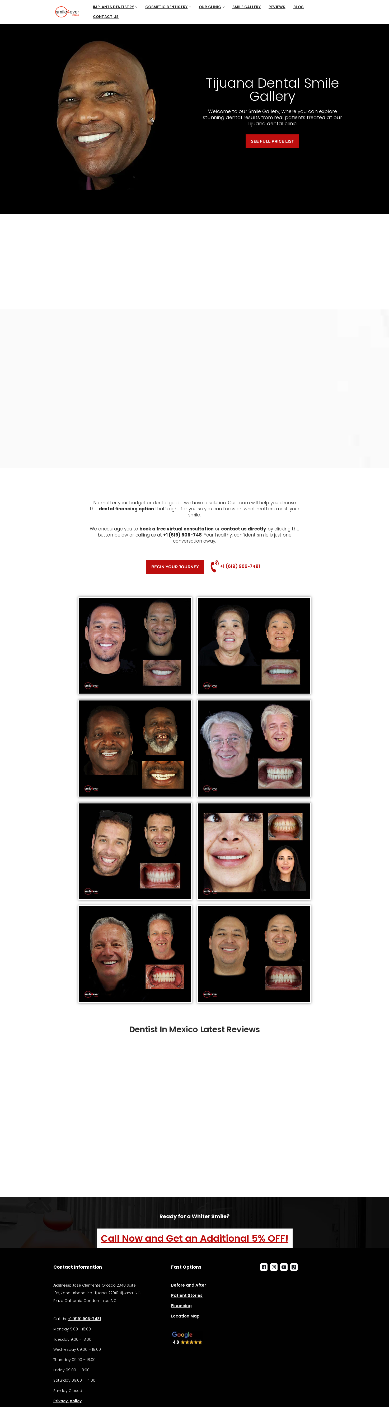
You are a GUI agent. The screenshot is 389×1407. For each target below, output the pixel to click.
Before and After (188, 1285)
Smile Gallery (246, 7)
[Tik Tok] (294, 1267)
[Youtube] (284, 1267)
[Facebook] (264, 1267)
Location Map (185, 1316)
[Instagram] (274, 1267)
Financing (181, 1306)
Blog (298, 7)
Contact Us (106, 16)
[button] (136, 7)
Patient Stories (187, 1295)
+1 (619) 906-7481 (240, 566)
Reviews (277, 7)
